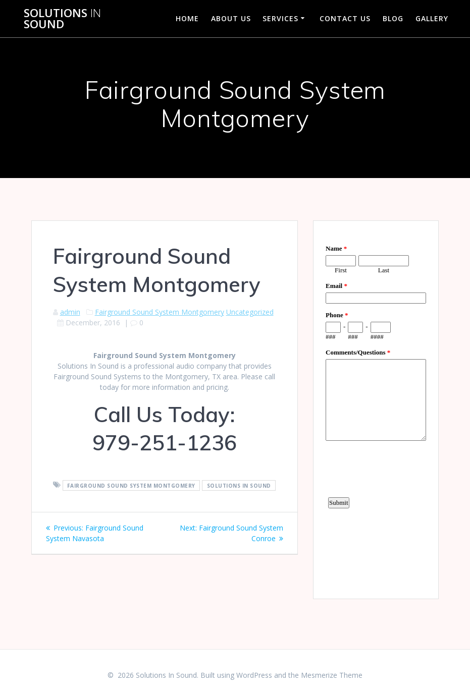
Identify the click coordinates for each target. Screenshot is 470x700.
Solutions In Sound (239, 485)
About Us (231, 18)
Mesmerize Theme (331, 675)
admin (70, 312)
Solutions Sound (62, 19)
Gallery (431, 18)
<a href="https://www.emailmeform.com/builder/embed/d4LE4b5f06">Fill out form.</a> (376, 408)
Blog (393, 18)
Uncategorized (250, 312)
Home (187, 18)
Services (280, 18)
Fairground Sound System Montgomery (159, 312)
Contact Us (345, 18)
